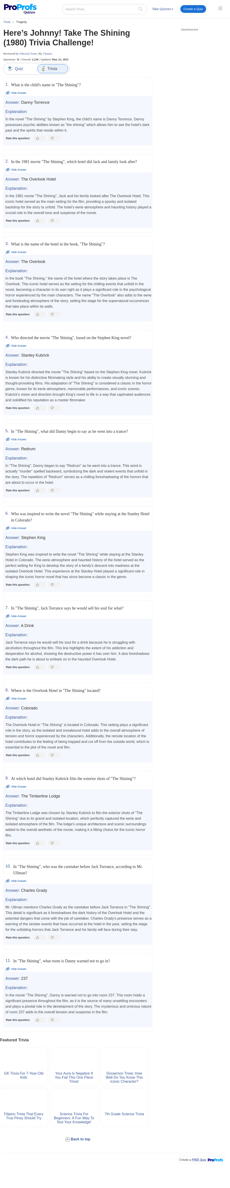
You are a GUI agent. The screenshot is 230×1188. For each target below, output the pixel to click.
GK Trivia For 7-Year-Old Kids (23, 1075)
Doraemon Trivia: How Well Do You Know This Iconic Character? (124, 1077)
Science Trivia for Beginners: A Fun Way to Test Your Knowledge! (74, 1118)
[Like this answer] (39, 138)
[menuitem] (162, 9)
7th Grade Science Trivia (124, 1114)
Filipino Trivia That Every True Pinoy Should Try (23, 1116)
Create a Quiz (193, 9)
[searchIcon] (141, 9)
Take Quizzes (162, 9)
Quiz (15, 69)
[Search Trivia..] (104, 9)
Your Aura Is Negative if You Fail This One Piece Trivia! (74, 1077)
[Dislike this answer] (54, 138)
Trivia (49, 69)
